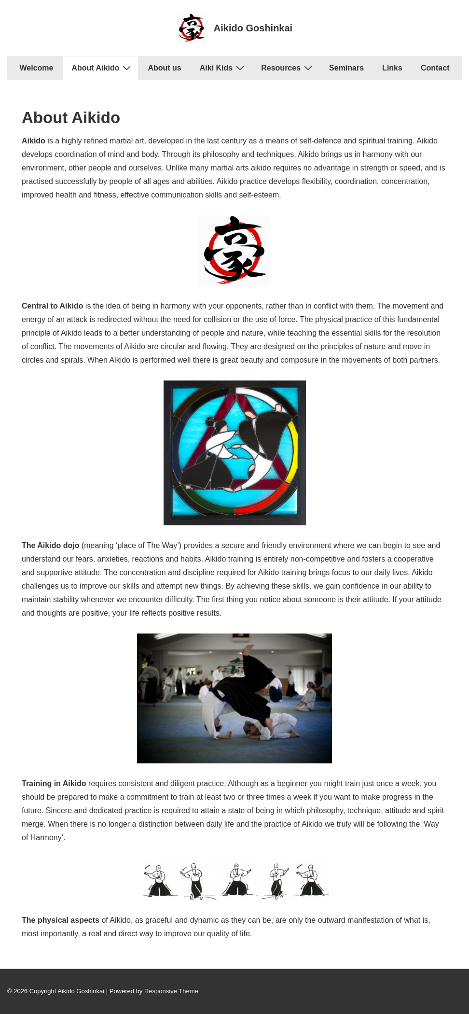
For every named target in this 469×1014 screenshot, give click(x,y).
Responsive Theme (171, 991)
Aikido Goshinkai (253, 28)
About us (164, 68)
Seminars (346, 68)
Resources (288, 67)
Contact (435, 68)
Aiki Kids (223, 67)
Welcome (37, 68)
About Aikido (102, 67)
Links (392, 68)
